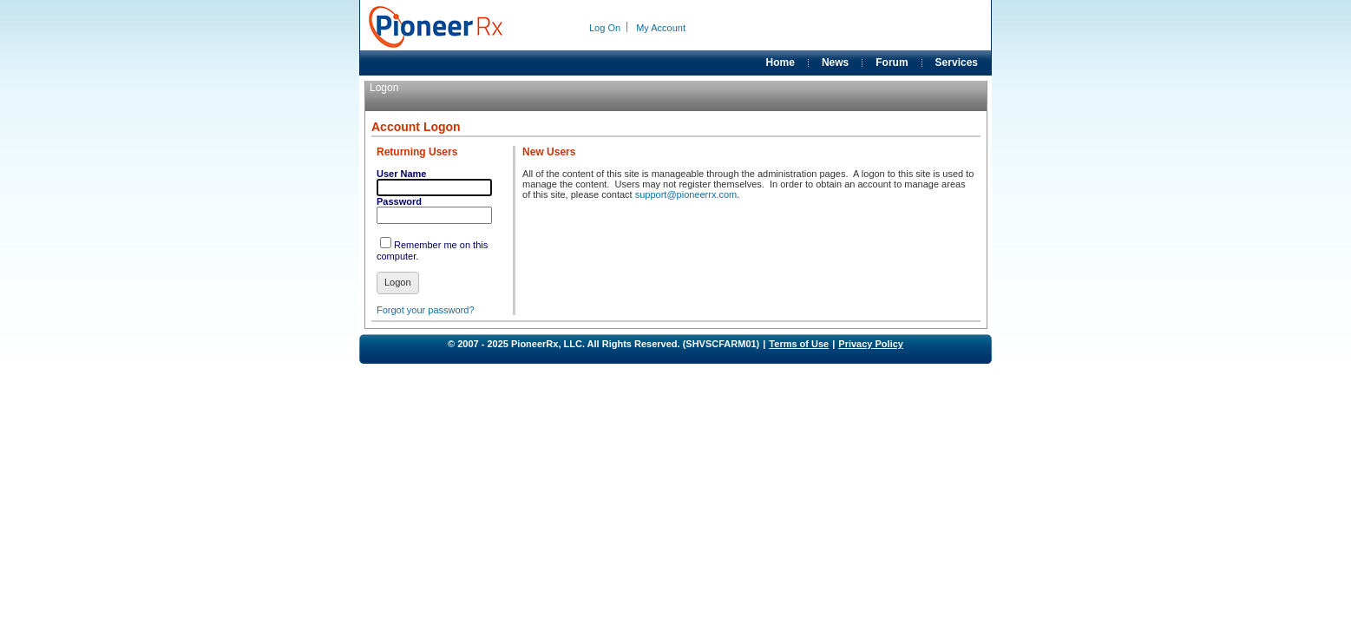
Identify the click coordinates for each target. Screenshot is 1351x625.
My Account (660, 28)
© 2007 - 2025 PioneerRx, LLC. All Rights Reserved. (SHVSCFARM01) (603, 344)
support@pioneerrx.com (686, 194)
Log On (604, 28)
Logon (397, 282)
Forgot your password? (426, 310)
